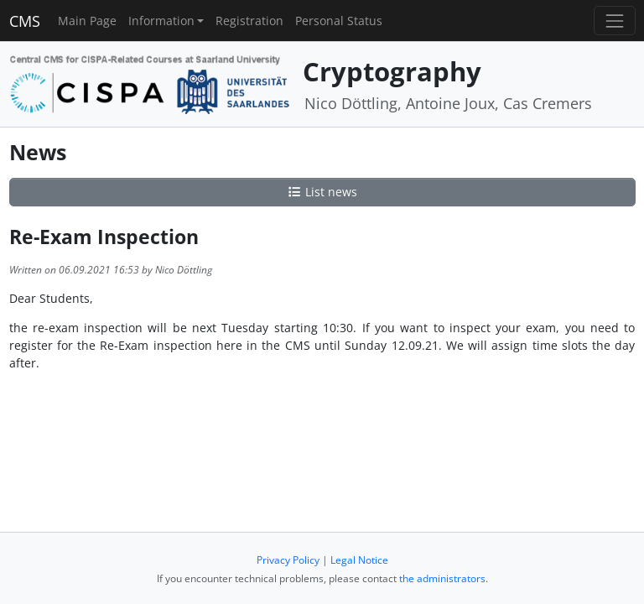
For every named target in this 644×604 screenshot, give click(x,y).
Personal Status (338, 21)
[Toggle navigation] (614, 20)
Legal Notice (359, 560)
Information (161, 21)
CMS (24, 21)
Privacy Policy (288, 560)
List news (322, 192)
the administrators (442, 578)
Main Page (87, 21)
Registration (249, 21)
